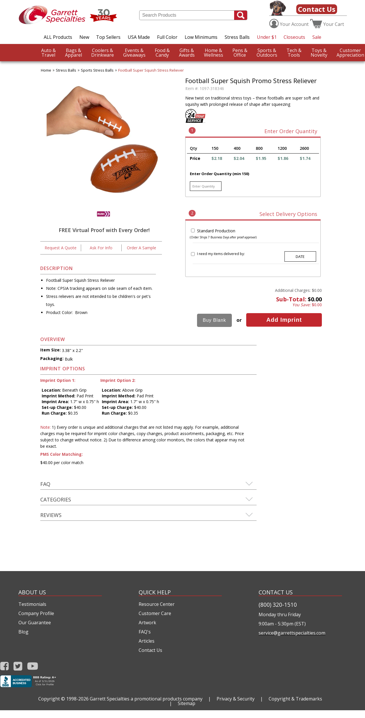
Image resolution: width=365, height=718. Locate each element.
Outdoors (267, 52)
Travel (48, 52)
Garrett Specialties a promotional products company (146, 699)
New (84, 37)
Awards (187, 52)
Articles (146, 641)
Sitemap (186, 703)
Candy (162, 52)
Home (46, 70)
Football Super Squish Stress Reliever (151, 70)
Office (239, 52)
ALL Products (58, 37)
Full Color (167, 37)
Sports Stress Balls (97, 70)
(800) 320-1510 (278, 604)
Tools (293, 52)
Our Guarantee (34, 622)
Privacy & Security (236, 699)
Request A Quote (61, 247)
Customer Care (155, 613)
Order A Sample (141, 247)
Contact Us (316, 9)
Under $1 (267, 37)
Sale (316, 37)
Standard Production (216, 230)
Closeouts (294, 37)
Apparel (73, 52)
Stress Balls (237, 37)
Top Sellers (108, 37)
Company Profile (36, 613)
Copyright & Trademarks (295, 699)
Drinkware (102, 52)
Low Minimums (201, 37)
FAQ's (145, 631)
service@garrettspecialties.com (292, 633)
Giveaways (134, 52)
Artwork (147, 622)
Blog (23, 631)
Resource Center (157, 604)
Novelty (319, 52)
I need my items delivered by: (221, 253)
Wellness (213, 52)
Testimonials (32, 604)
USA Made (139, 37)
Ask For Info (101, 247)
